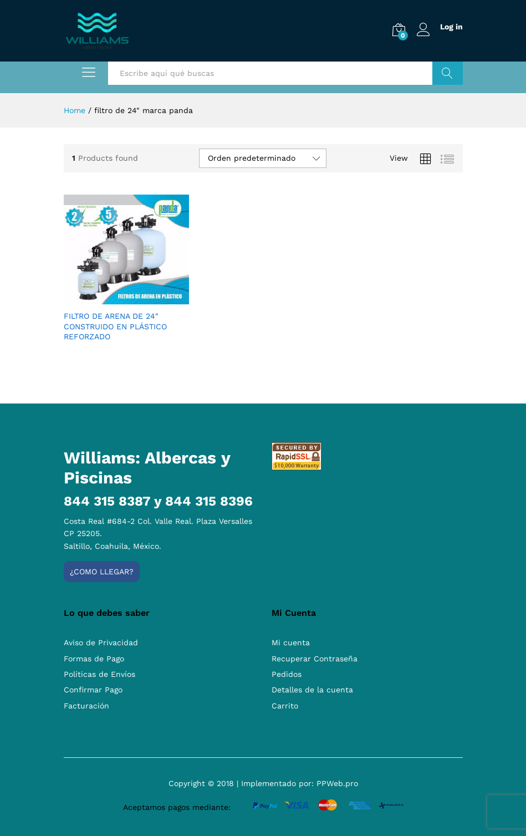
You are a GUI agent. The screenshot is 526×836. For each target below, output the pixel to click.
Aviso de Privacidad (101, 642)
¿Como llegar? (102, 571)
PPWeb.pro (337, 783)
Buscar (447, 73)
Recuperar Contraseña (315, 658)
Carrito (285, 705)
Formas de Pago (94, 658)
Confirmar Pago (93, 689)
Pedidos (287, 674)
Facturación (86, 705)
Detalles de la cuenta (312, 689)
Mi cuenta (291, 642)
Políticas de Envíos (99, 674)
